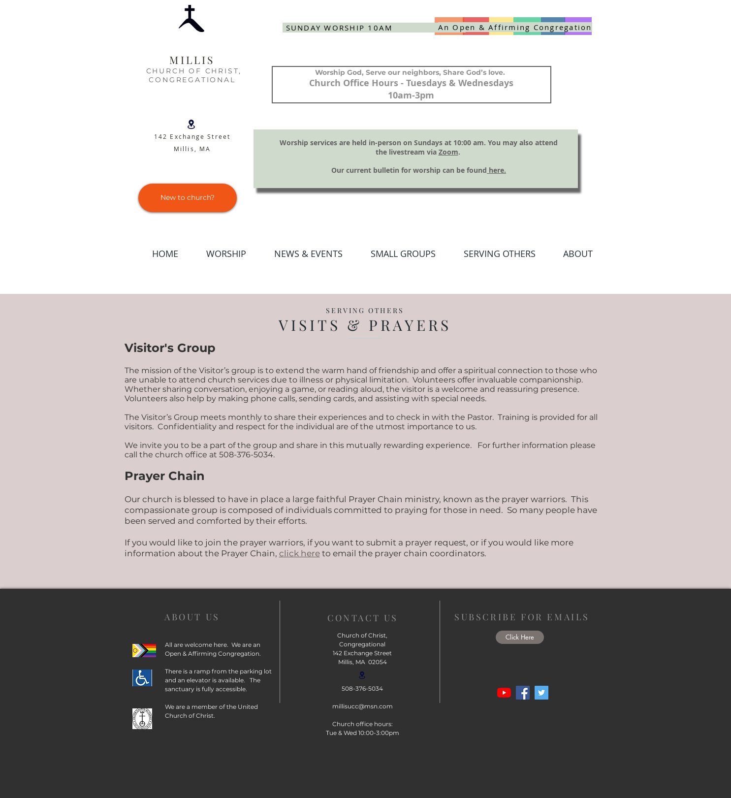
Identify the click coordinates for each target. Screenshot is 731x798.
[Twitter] (541, 693)
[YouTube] (504, 693)
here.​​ (496, 170)
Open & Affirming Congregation (212, 653)
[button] (302, 253)
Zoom (448, 152)
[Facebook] (523, 693)
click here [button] (299, 553)
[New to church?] (187, 198)
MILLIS (192, 59)
